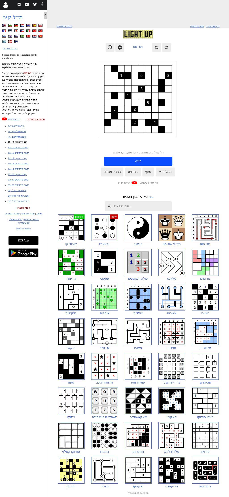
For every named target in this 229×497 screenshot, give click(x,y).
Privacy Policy (23, 228)
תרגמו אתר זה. (10, 48)
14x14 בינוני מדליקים (18, 163)
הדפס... (133, 172)
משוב (39, 213)
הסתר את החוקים (36, 119)
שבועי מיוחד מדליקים (18, 195)
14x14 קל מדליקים (17, 158)
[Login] (5, 5)
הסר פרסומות (197, 26)
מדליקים (12, 17)
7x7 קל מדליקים (16, 126)
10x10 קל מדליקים (17, 142)
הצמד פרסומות (64, 26)
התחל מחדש (112, 172)
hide (151, 197)
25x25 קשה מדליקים (18, 185)
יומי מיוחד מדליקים (17, 190)
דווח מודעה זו (213, 26)
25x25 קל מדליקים (17, 174)
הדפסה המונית (31, 219)
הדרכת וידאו (14, 119)
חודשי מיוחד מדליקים (18, 201)
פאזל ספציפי (28, 213)
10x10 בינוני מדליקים (18, 147)
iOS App (23, 240)
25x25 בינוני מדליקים (18, 179)
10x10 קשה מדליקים (18, 152)
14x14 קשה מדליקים (18, 169)
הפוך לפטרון (23, 207)
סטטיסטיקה (23, 222)
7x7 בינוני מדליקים (17, 131)
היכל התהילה (15, 219)
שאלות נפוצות (12, 213)
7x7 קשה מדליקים (17, 136)
